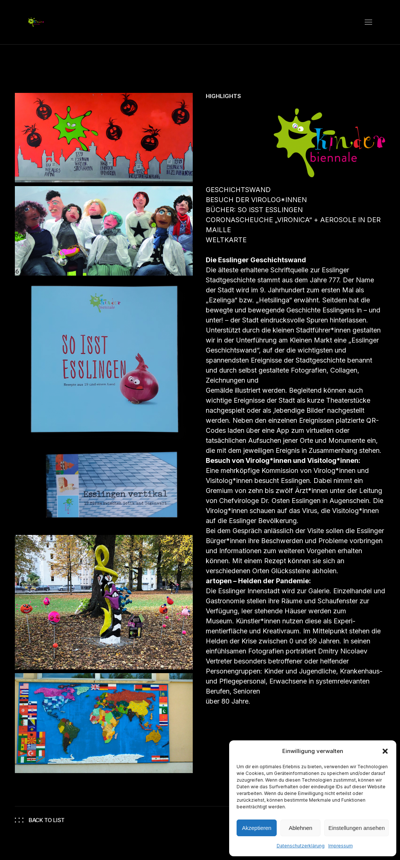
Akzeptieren (256, 828)
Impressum (340, 845)
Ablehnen (300, 828)
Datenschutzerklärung (301, 845)
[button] (385, 751)
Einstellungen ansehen (356, 828)
